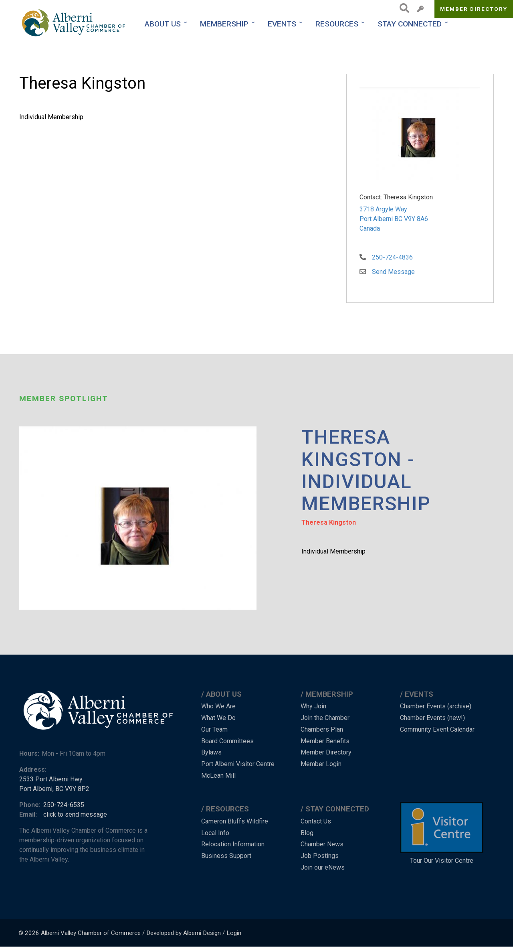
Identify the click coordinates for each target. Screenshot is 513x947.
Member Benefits (325, 741)
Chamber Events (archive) (435, 706)
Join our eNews (323, 867)
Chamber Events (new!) (432, 718)
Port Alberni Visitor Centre (238, 764)
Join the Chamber (325, 718)
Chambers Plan (322, 729)
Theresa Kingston (328, 522)
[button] (420, 135)
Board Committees (227, 741)
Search (402, 8)
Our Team (214, 729)
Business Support (226, 856)
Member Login (321, 764)
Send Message (393, 272)
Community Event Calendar (437, 729)
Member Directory (474, 9)
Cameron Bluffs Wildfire (234, 821)
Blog (307, 833)
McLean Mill (218, 775)
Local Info (215, 833)
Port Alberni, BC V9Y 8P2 (54, 789)
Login (233, 933)
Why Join (313, 706)
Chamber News (322, 844)
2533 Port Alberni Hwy (51, 779)
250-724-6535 (63, 805)
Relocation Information (233, 844)
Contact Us (316, 821)
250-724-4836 (392, 257)
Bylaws (211, 752)
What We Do (218, 718)
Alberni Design (202, 933)
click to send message (75, 814)
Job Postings (320, 856)
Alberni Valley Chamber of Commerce (91, 933)
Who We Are (218, 706)
